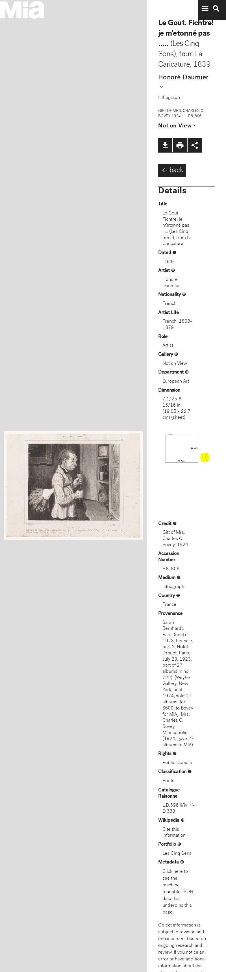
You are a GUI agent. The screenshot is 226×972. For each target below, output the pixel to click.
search (216, 9)
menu (205, 9)
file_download (165, 145)
